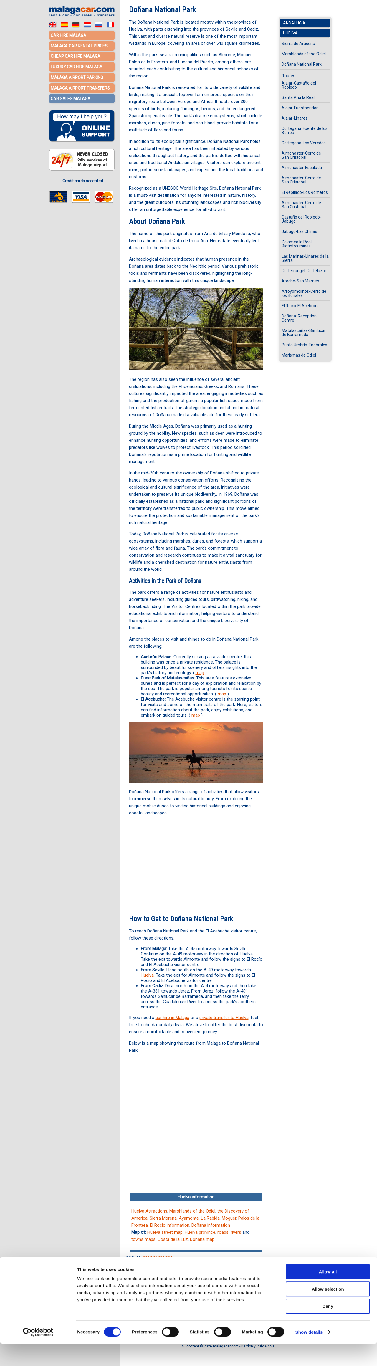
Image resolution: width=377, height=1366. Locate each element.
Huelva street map (164, 1232)
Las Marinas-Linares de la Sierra (305, 258)
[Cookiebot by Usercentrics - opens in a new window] (38, 1354)
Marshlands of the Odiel (192, 1211)
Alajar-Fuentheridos (300, 107)
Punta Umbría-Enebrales (304, 345)
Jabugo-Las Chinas (299, 231)
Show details (309, 1354)
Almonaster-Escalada (302, 167)
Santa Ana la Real (298, 97)
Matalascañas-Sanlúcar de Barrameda (304, 332)
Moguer (229, 1218)
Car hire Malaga (68, 35)
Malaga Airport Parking (77, 76)
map (200, 672)
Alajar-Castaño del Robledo (299, 85)
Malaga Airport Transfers (80, 87)
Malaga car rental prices (79, 45)
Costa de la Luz (173, 1239)
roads (223, 1232)
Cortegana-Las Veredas (304, 142)
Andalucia (294, 23)
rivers (236, 1232)
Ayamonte (189, 1218)
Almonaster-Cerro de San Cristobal (301, 155)
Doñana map (202, 1239)
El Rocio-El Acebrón (300, 305)
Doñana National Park (302, 64)
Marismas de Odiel (299, 355)
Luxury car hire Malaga (76, 66)
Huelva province (199, 1232)
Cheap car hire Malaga (75, 56)
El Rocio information (169, 1225)
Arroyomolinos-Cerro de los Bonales (304, 293)
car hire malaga (158, 1257)
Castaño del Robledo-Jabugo (301, 219)
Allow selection (328, 1311)
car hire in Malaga (172, 1017)
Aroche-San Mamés (300, 281)
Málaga (228, 1276)
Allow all (328, 1293)
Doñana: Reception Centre (299, 318)
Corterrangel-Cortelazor (304, 270)
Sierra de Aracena (298, 43)
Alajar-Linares (294, 118)
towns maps (143, 1239)
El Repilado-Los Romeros (305, 192)
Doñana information (210, 1225)
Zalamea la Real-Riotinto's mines (297, 243)
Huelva (147, 975)
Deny (328, 1328)
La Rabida (210, 1218)
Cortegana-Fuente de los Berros (305, 130)
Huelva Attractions (149, 1211)
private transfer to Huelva (224, 1017)
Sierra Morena (163, 1218)
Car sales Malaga (70, 97)
